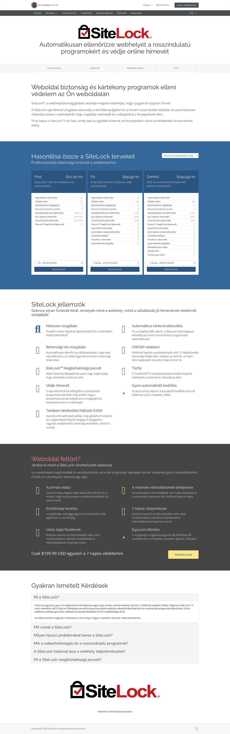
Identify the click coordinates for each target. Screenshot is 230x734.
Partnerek (122, 13)
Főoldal (37, 13)
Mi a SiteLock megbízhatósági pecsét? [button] (67, 659)
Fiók (193, 13)
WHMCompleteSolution (121, 711)
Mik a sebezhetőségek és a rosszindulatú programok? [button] (81, 643)
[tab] (115, 597)
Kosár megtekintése (186, 5)
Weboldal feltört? (135, 68)
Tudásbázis (86, 13)
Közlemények (69, 13)
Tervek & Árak (54, 68)
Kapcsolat (136, 13)
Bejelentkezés (162, 5)
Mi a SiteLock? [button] (46, 597)
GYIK (176, 68)
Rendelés (52, 13)
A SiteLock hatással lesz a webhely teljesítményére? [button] (79, 651)
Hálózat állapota (104, 13)
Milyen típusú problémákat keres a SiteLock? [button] (73, 635)
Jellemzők (94, 68)
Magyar (147, 5)
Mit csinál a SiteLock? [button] (52, 627)
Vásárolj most (58, 269)
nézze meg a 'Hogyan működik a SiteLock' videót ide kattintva (109, 617)
